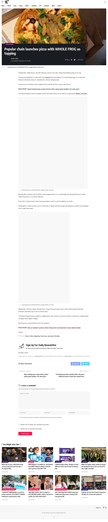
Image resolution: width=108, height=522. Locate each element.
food (41, 336)
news (45, 336)
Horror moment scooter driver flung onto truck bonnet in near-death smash (54, 328)
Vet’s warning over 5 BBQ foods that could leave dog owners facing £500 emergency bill (66, 497)
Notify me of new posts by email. (31, 431)
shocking (56, 336)
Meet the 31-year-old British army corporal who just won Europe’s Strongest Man (12, 469)
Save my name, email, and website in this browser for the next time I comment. (41, 420)
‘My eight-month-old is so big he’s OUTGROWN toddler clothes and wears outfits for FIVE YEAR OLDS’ (39, 497)
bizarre (47, 77)
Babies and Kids (34, 491)
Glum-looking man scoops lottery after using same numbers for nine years (53, 89)
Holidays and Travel (9, 491)
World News (10, 44)
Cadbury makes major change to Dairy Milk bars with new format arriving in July (67, 469)
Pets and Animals (61, 491)
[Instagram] (105, 510)
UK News (5, 464)
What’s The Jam (81, 94)
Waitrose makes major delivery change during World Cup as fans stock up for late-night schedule (93, 469)
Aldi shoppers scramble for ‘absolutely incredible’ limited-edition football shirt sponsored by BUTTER (40, 469)
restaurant (50, 336)
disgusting (37, 336)
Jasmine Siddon (15, 58)
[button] (3, 2)
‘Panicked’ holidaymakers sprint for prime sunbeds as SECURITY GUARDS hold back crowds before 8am (13, 497)
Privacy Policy (68, 356)
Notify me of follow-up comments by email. (35, 427)
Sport (31, 464)
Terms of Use (38, 356)
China (31, 336)
